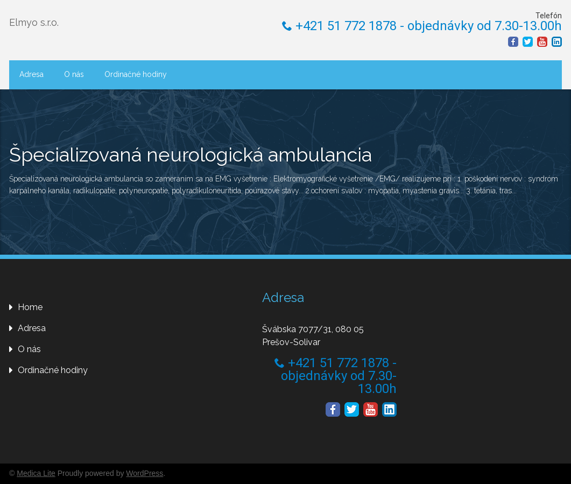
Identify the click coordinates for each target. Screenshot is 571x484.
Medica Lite (36, 473)
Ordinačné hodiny (135, 74)
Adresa (31, 74)
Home (30, 307)
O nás (74, 74)
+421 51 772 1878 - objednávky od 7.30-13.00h (422, 25)
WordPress (144, 473)
